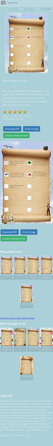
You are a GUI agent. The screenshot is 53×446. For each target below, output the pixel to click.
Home (7, 9)
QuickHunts (12, 2)
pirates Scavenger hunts (20, 9)
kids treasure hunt (38, 9)
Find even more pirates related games (17, 318)
